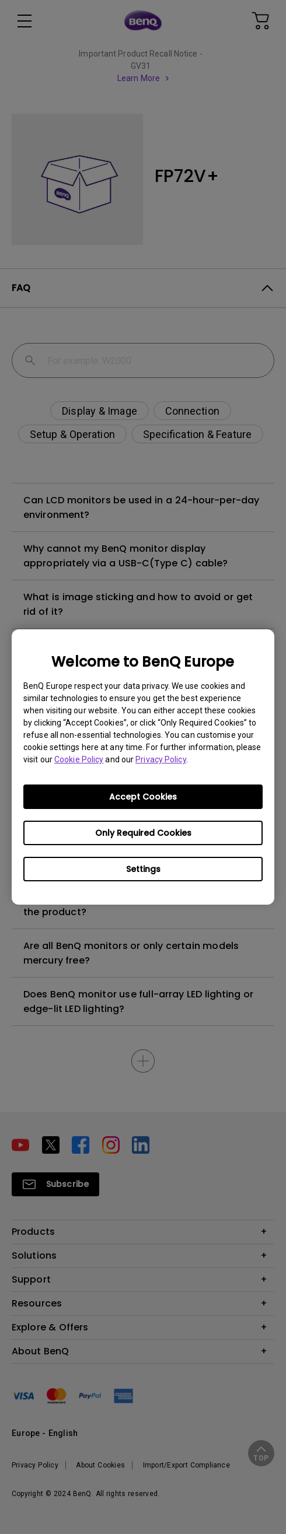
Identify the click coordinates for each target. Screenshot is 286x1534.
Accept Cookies (143, 797)
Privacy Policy (160, 759)
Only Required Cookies (143, 833)
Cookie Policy (78, 759)
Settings (143, 869)
